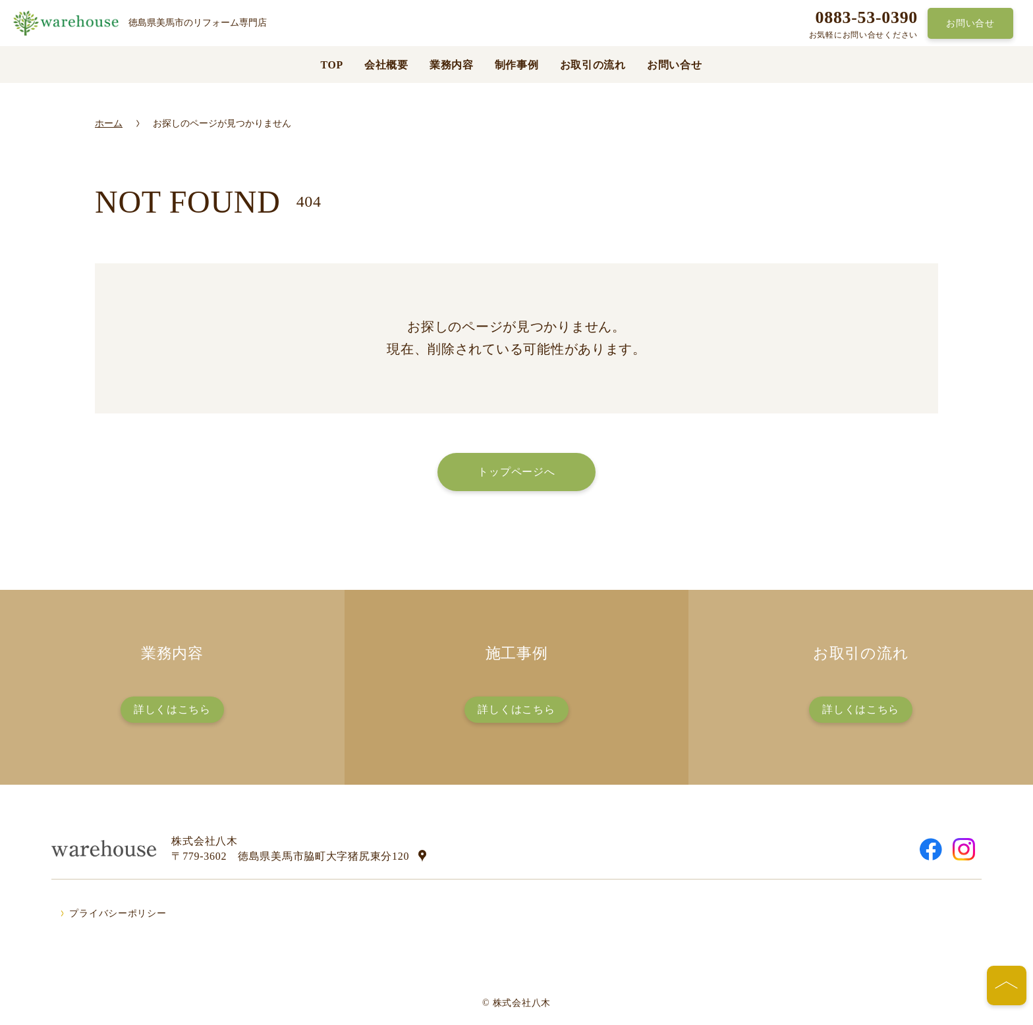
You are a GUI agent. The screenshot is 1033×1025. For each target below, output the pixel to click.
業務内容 (452, 64)
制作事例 (517, 64)
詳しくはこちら (172, 709)
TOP (331, 64)
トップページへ (516, 471)
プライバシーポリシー (117, 913)
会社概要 (386, 64)
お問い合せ (970, 23)
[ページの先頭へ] (1006, 985)
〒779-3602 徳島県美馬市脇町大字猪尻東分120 (290, 856)
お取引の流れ (593, 64)
